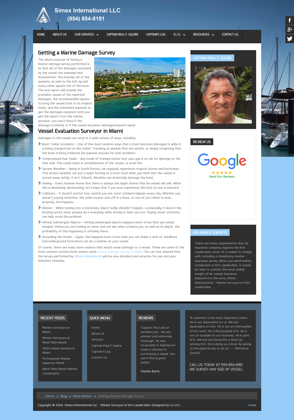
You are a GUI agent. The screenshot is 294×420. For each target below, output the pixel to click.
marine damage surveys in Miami (120, 251)
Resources (201, 34)
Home (41, 34)
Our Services (84, 34)
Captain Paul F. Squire (122, 34)
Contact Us (230, 34)
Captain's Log (155, 34)
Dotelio (175, 405)
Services (97, 339)
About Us (60, 34)
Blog (177, 34)
